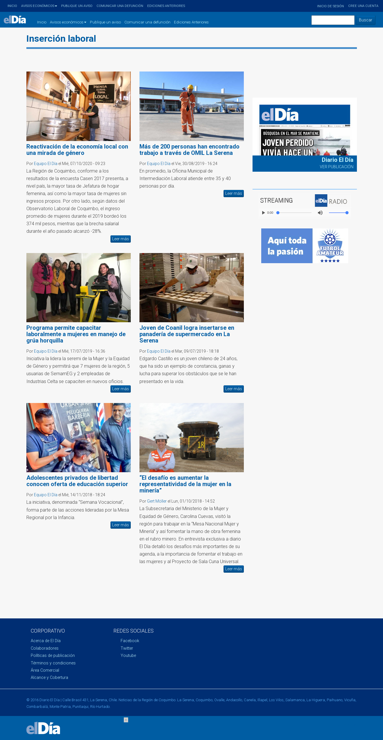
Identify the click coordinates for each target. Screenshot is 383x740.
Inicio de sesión (330, 6)
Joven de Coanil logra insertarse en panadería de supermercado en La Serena (186, 334)
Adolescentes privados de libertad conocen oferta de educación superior (77, 481)
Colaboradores (45, 648)
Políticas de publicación (53, 655)
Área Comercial (45, 670)
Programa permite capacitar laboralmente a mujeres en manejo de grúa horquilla (76, 334)
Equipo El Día (45, 163)
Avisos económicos (39, 6)
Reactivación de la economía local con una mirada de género (77, 149)
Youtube (128, 655)
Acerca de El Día (46, 640)
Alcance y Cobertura (49, 677)
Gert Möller (157, 501)
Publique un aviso (76, 6)
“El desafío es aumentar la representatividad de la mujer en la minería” (185, 484)
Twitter (127, 648)
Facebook (130, 640)
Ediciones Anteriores (166, 6)
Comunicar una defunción (120, 6)
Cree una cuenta (363, 6)
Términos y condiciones (53, 663)
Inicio (12, 6)
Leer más (120, 239)
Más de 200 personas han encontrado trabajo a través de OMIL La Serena (189, 149)
